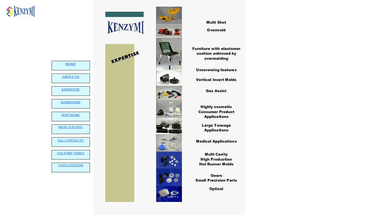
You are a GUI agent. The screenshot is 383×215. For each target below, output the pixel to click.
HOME (70, 64)
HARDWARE (71, 102)
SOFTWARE (70, 115)
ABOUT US (70, 77)
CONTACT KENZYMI (70, 165)
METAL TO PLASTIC (71, 127)
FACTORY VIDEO (70, 153)
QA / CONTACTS (71, 140)
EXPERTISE (71, 89)
